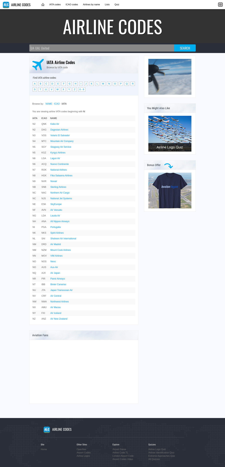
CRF (43, 296)
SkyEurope (56, 204)
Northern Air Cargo (59, 193)
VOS (43, 135)
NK (34, 233)
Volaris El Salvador (60, 135)
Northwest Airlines (59, 301)
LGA (43, 158)
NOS (43, 261)
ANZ (43, 319)
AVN (43, 210)
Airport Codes (84, 452)
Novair (53, 181)
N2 (34, 124)
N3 (34, 135)
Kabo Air (54, 124)
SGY (43, 147)
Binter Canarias (58, 284)
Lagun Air (55, 158)
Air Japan (55, 273)
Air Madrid (55, 244)
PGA (43, 227)
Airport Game (119, 449)
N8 (34, 175)
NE (34, 204)
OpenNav (81, 449)
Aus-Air (54, 267)
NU (34, 290)
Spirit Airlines (57, 233)
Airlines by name (91, 4)
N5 (34, 147)
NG (34, 215)
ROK (43, 170)
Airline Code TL (120, 452)
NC (34, 193)
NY (34, 313)
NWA (44, 301)
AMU (44, 307)
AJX (43, 273)
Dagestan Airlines (59, 129)
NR (34, 278)
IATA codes (55, 4)
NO (34, 261)
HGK (43, 175)
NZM (43, 250)
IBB (43, 284)
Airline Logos (83, 456)
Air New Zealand (58, 319)
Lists (107, 4)
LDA (43, 215)
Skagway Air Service (60, 147)
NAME (48, 104)
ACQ (43, 164)
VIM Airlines (56, 256)
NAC (43, 193)
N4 (34, 141)
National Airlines (58, 170)
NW (34, 301)
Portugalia (55, 227)
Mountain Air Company (62, 141)
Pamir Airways (57, 278)
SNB (43, 187)
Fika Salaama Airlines (61, 175)
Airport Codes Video (123, 459)
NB (34, 187)
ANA (43, 221)
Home (44, 449)
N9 (34, 181)
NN (34, 256)
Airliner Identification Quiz (161, 452)
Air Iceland (55, 313)
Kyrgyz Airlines (57, 152)
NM (34, 244)
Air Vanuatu (56, 210)
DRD (43, 244)
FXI (43, 313)
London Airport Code (123, 456)
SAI (43, 238)
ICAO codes (72, 4)
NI (34, 227)
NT (34, 284)
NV (34, 296)
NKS (43, 233)
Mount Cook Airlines (60, 250)
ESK (43, 204)
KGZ (43, 152)
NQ (34, 273)
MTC (43, 141)
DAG (43, 129)
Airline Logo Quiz (157, 449)
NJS (43, 198)
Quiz (117, 4)
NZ (34, 319)
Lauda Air (55, 215)
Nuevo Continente (59, 164)
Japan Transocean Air (61, 290)
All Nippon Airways (59, 221)
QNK (43, 124)
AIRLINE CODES (16, 4)
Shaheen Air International (63, 238)
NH (34, 221)
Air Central (55, 296)
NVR (43, 181)
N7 (34, 170)
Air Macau (55, 307)
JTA (43, 290)
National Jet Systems (61, 198)
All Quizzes (154, 459)
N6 (34, 158)
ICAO (57, 104)
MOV (44, 256)
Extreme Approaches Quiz (161, 456)
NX (34, 307)
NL (34, 238)
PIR (43, 278)
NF (34, 210)
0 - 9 (81, 89)
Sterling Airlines (58, 187)
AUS (43, 267)
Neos (53, 261)
